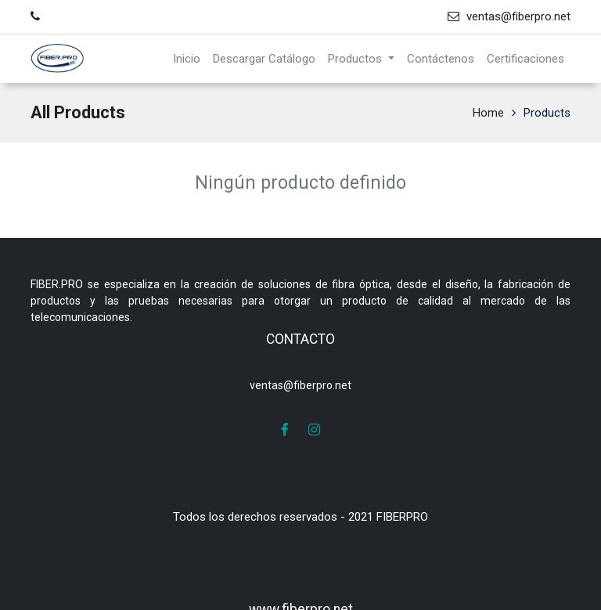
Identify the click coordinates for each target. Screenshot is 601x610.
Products (547, 113)
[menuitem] (187, 59)
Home (488, 113)
